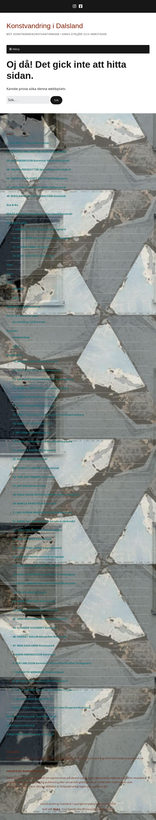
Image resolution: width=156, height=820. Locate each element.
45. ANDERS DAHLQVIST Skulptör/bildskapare (36, 178)
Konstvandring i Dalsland (44, 26)
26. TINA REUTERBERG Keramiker (34, 477)
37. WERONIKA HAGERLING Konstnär (36, 565)
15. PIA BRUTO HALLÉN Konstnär (27, 143)
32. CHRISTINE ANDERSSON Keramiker (37, 530)
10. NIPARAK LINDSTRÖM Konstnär (35, 361)
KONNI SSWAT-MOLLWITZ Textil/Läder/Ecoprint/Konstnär (52, 707)
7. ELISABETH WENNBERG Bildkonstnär (38, 672)
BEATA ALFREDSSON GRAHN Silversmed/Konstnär (39, 214)
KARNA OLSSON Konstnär (23, 306)
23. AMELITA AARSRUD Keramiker (34, 450)
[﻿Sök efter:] (28, 100)
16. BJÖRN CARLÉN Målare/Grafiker (35, 397)
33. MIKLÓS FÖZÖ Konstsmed (32, 539)
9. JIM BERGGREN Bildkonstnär (33, 699)
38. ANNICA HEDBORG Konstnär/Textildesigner (44, 574)
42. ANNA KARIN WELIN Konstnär (34, 601)
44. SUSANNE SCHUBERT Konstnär (35, 627)
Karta (16, 298)
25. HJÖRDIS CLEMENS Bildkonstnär (36, 468)
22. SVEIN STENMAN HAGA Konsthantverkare (42, 441)
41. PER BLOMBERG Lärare (29, 592)
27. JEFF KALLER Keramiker (29, 486)
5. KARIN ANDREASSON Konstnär (34, 654)
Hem (9, 265)
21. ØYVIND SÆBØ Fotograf (31, 247)
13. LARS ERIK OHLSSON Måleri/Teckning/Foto (43, 379)
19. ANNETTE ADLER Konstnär (32, 423)
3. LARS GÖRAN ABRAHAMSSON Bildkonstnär (43, 512)
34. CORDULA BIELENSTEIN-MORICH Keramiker (36, 151)
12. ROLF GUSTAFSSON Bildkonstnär (37, 370)
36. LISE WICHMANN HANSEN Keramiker (38, 557)
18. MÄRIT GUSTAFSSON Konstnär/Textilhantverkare (48, 414)
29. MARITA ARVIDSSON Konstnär (35, 503)
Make (56, 809)
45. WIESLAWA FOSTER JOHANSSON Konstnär (36, 187)
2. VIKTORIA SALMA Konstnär (32, 432)
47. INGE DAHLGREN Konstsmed (33, 645)
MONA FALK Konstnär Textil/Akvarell (31, 716)
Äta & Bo (12, 205)
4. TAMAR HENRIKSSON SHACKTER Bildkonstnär (44, 583)
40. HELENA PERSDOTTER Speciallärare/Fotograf (38, 169)
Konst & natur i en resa (22, 315)
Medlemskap (21, 337)
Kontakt (12, 331)
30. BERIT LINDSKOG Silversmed (33, 256)
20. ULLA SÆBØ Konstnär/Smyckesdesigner (41, 238)
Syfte (16, 346)
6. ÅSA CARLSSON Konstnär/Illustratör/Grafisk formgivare (52, 663)
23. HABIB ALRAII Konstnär (30, 459)
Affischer (19, 289)
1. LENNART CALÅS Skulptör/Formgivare (39, 229)
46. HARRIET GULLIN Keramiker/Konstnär (40, 636)
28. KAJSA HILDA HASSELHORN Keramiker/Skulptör (46, 494)
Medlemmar (14, 355)
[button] (56, 100)
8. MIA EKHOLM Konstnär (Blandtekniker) (40, 681)
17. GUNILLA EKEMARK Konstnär (33, 406)
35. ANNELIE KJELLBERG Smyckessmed (37, 548)
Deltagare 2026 (16, 223)
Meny (16, 49)
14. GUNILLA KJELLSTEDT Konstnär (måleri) (41, 388)
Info (9, 282)
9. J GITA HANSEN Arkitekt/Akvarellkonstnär (42, 690)
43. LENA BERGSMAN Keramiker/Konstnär (40, 619)
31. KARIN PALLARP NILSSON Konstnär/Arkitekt (44, 521)
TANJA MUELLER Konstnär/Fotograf (30, 734)
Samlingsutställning (20, 725)
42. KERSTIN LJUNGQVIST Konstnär (35, 610)
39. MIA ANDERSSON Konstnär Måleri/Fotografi (37, 160)
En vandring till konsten (29, 322)
